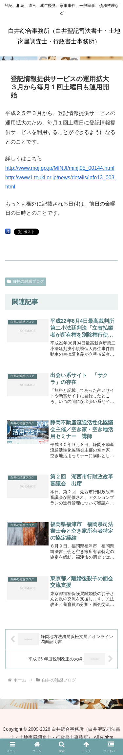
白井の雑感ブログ (25, 281)
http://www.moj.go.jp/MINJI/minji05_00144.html (59, 168)
